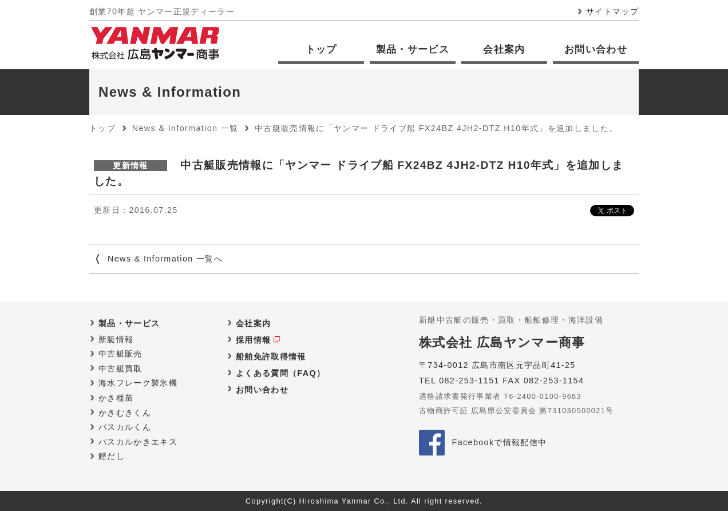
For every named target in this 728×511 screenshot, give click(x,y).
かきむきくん (124, 412)
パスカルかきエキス (137, 441)
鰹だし (111, 456)
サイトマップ (612, 11)
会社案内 (504, 49)
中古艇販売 (120, 353)
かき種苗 (115, 397)
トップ (321, 49)
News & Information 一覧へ (165, 258)
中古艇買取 (120, 368)
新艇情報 (115, 339)
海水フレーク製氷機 (137, 382)
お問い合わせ (595, 49)
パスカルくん (124, 426)
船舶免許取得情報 (271, 356)
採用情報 (253, 339)
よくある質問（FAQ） (280, 373)
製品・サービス (412, 49)
